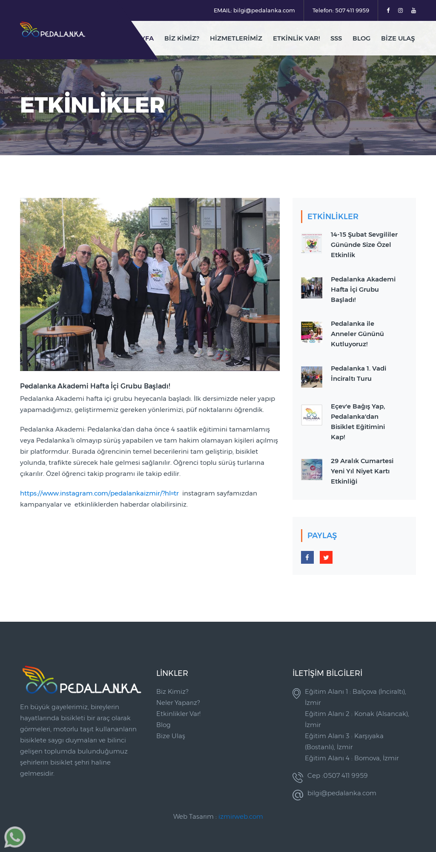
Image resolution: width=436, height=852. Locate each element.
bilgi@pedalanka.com (341, 793)
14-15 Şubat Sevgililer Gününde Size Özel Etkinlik (364, 244)
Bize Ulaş (398, 38)
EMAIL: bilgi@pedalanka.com (254, 10)
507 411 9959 (352, 10)
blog (361, 38)
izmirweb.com (240, 816)
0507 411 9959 (345, 775)
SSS (336, 38)
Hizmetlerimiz (236, 38)
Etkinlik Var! (296, 38)
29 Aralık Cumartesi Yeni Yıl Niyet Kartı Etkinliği (362, 471)
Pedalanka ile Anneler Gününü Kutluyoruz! (357, 333)
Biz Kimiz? (181, 38)
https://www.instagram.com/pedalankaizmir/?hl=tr (99, 493)
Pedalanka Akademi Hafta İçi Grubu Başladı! (363, 289)
